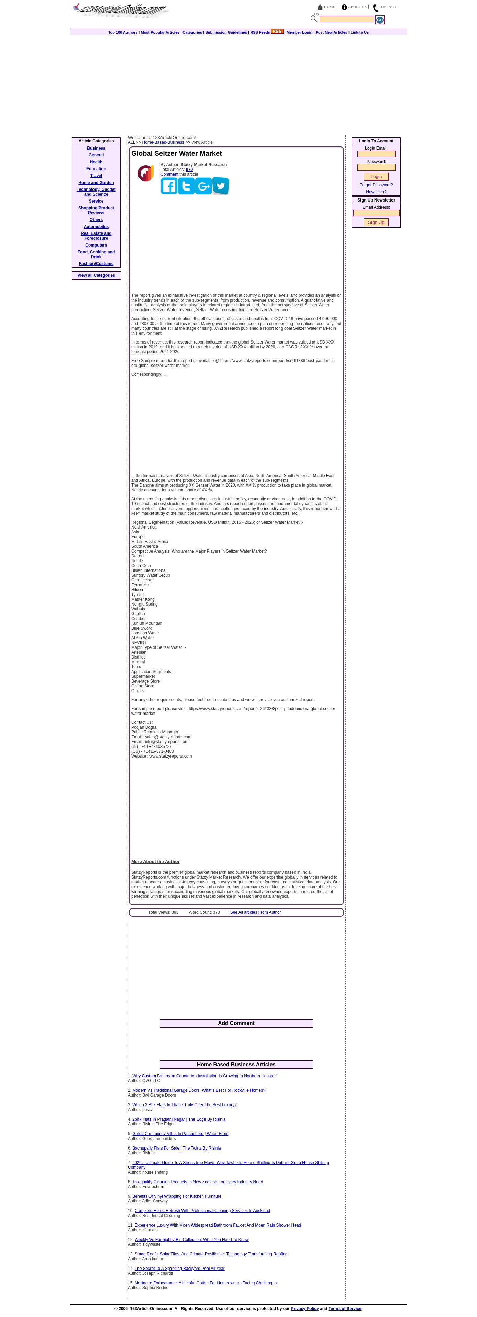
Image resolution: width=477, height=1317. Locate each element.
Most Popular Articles (160, 32)
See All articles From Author (255, 912)
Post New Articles (331, 32)
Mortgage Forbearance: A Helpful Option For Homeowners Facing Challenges (206, 1283)
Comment (169, 174)
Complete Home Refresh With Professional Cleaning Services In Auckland (202, 1210)
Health (96, 162)
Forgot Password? (376, 185)
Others (96, 219)
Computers (96, 245)
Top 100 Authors (123, 32)
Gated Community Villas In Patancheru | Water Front (180, 1133)
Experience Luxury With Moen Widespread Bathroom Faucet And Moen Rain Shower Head (218, 1225)
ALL (131, 142)
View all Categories (96, 275)
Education (96, 168)
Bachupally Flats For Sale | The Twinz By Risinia (176, 1148)
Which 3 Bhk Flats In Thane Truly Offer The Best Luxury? (184, 1104)
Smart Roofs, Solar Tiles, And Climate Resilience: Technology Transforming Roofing (211, 1254)
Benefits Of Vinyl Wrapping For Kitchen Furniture (176, 1196)
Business (96, 148)
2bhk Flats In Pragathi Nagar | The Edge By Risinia (178, 1119)
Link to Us (360, 32)
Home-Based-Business (163, 142)
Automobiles (96, 226)
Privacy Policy (305, 1308)
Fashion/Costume (96, 263)
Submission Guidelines (226, 32)
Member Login (299, 32)
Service (96, 201)
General (96, 155)
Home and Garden (96, 182)
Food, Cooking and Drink (96, 254)
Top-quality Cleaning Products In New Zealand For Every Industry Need (197, 1181)
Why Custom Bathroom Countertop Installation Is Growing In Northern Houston (204, 1076)
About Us (357, 6)
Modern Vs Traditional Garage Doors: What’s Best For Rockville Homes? (198, 1090)
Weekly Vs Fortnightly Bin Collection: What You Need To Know (192, 1239)
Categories (192, 32)
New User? (376, 191)
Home (329, 6)
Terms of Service (345, 1308)
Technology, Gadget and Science (96, 192)
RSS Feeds (267, 32)
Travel (96, 175)
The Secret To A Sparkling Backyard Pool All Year (180, 1268)
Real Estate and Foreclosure (96, 236)
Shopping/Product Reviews (96, 210)
